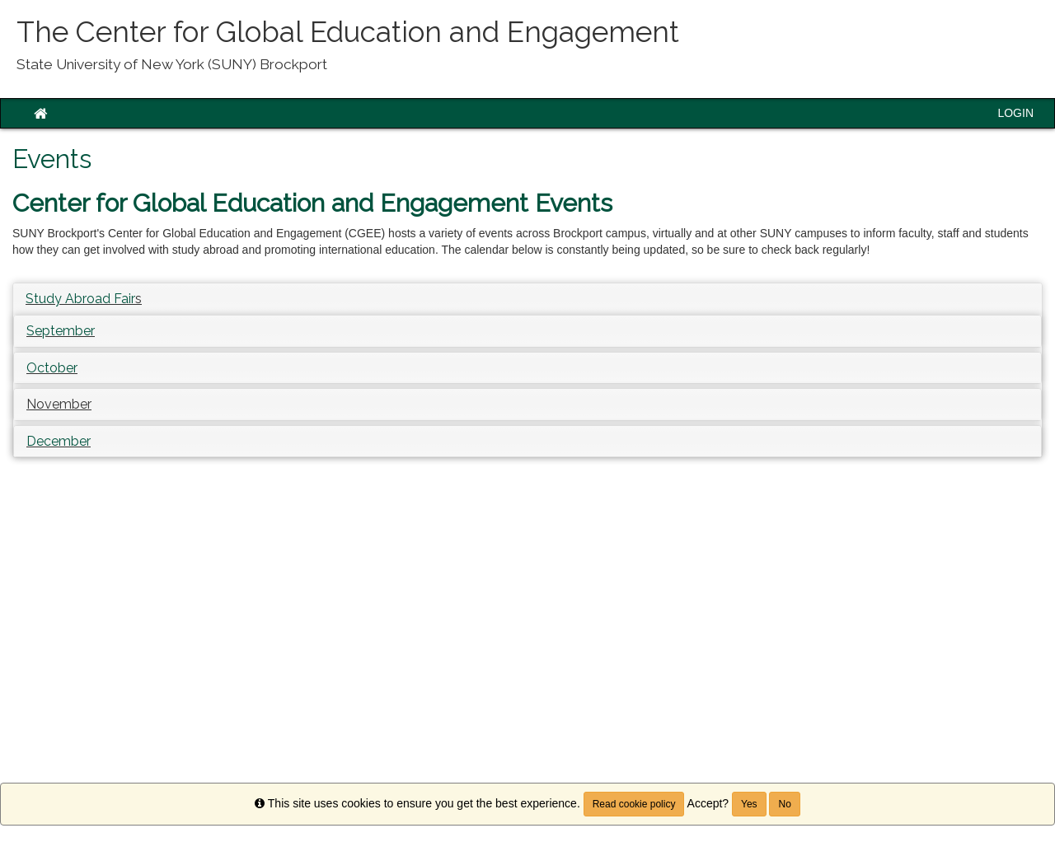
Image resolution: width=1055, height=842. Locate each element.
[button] (58, 404)
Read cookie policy (634, 804)
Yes (749, 804)
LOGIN (1015, 112)
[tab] (527, 299)
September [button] (60, 331)
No (784, 804)
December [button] (58, 441)
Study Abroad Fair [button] (80, 298)
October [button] (51, 368)
